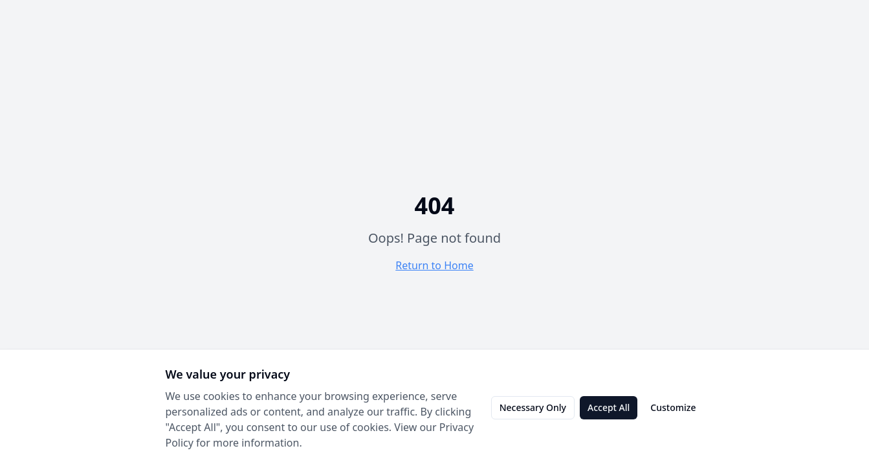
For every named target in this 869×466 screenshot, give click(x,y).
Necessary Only (533, 407)
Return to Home (434, 265)
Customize (673, 407)
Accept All (609, 407)
